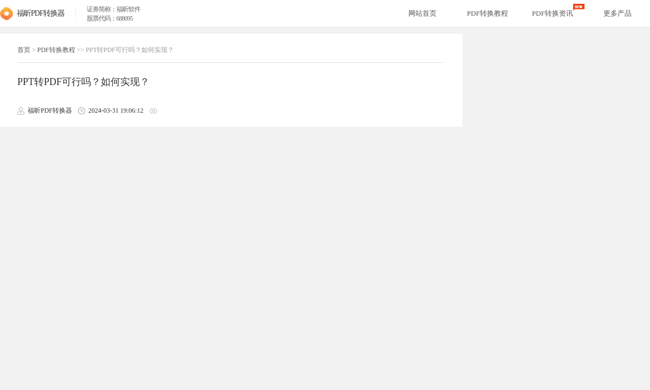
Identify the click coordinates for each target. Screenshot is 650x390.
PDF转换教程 (56, 50)
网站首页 (422, 13)
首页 (23, 50)
